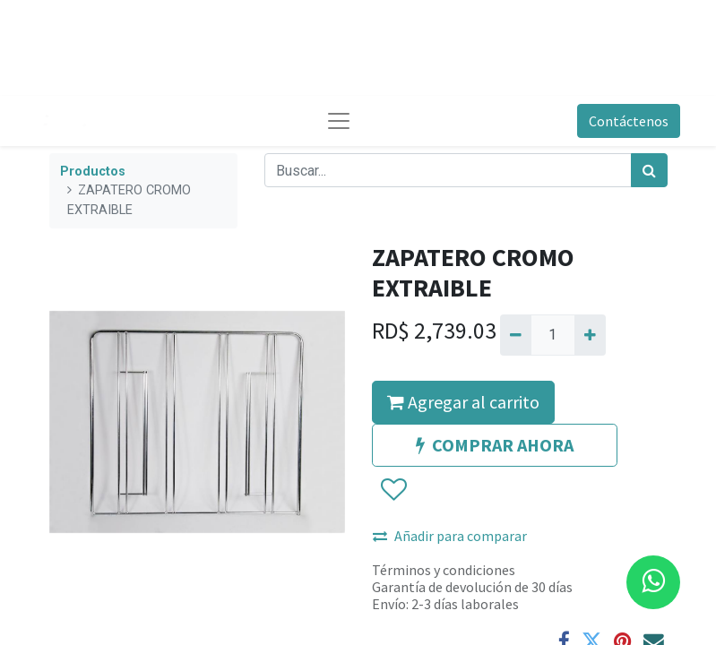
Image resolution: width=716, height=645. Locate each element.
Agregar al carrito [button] (463, 402)
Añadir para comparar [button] (450, 536)
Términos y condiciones (443, 570)
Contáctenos (629, 121)
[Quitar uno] (515, 335)
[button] (393, 490)
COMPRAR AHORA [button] (495, 445)
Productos (92, 171)
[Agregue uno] (590, 335)
